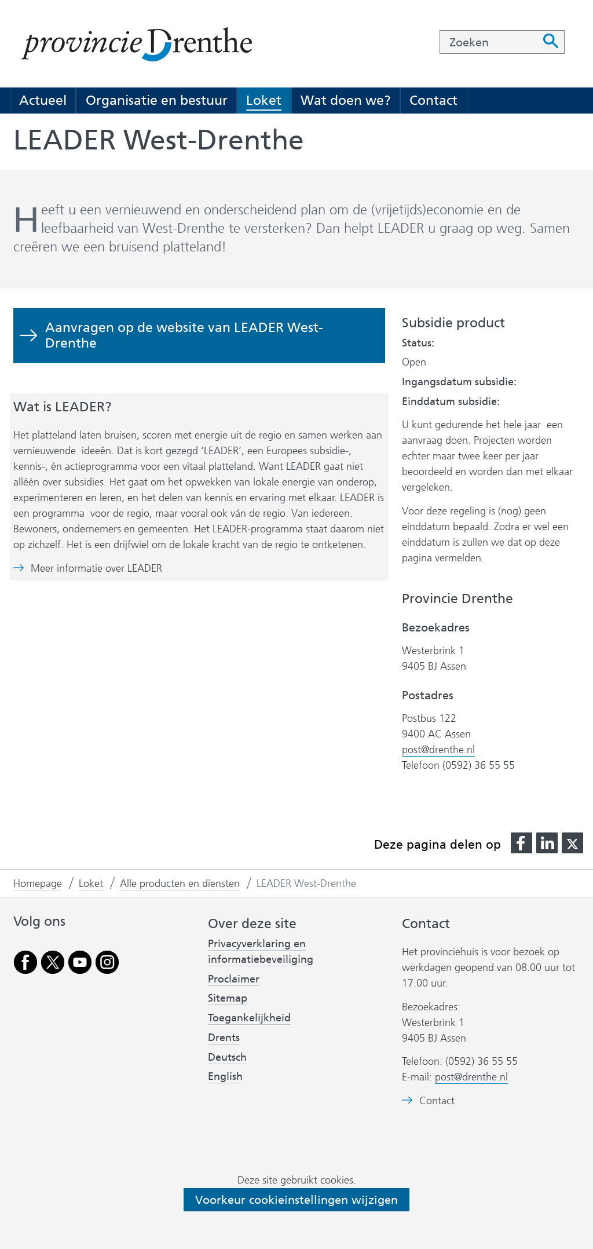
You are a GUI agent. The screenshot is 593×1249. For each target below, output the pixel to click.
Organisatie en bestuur (157, 100)
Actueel (43, 100)
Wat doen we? (346, 100)
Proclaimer (233, 979)
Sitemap (227, 998)
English (225, 1076)
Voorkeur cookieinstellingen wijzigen (296, 1200)
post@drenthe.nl (438, 749)
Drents (224, 1037)
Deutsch (227, 1057)
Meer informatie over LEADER (96, 568)
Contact (433, 100)
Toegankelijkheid (249, 1017)
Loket (263, 100)
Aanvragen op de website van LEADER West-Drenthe (184, 335)
